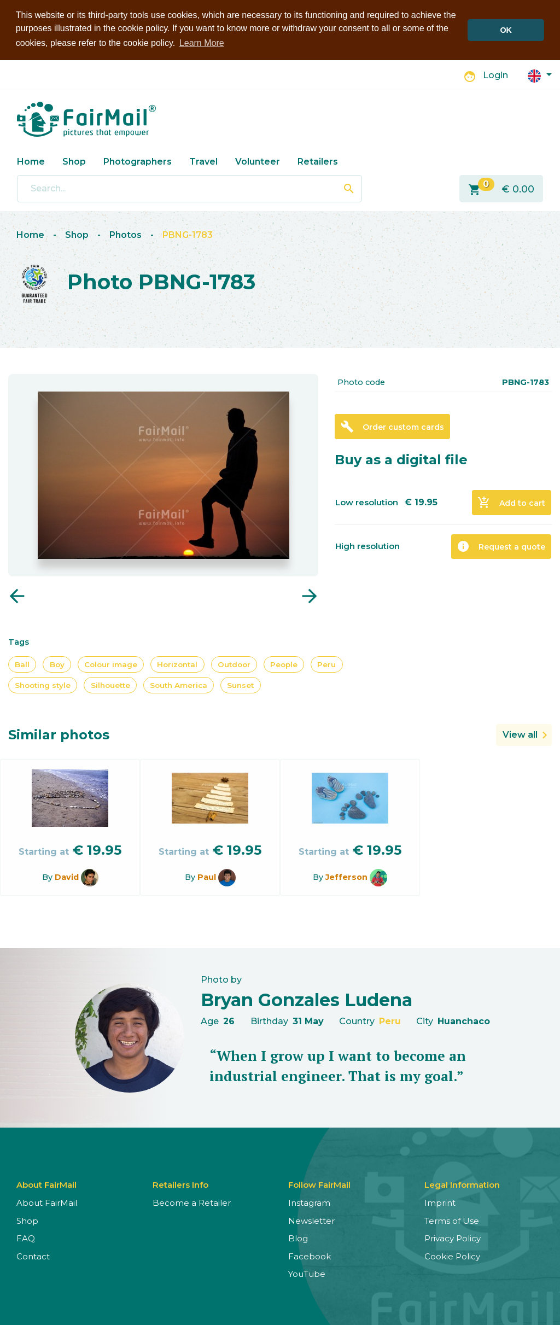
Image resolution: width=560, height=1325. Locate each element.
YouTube (306, 1273)
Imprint (440, 1202)
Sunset (240, 684)
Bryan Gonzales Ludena (306, 998)
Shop (74, 161)
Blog (298, 1238)
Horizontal (177, 663)
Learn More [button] (201, 43)
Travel (203, 161)
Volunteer (257, 161)
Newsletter (311, 1220)
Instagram (309, 1202)
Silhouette (110, 684)
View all (520, 734)
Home (31, 161)
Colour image (110, 663)
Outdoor (234, 663)
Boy (57, 663)
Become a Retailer (192, 1202)
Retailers (318, 161)
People (284, 663)
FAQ (25, 1238)
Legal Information (462, 1184)
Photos (125, 234)
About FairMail (46, 1202)
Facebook (309, 1256)
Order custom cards (392, 426)
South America (178, 684)
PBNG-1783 (187, 234)
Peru (326, 663)
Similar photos (58, 734)
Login (495, 74)
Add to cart (511, 502)
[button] (540, 75)
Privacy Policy (452, 1238)
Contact (33, 1256)
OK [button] (506, 30)
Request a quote (501, 545)
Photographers (137, 161)
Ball (22, 663)
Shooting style (43, 684)
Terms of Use (451, 1220)
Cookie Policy (452, 1256)
